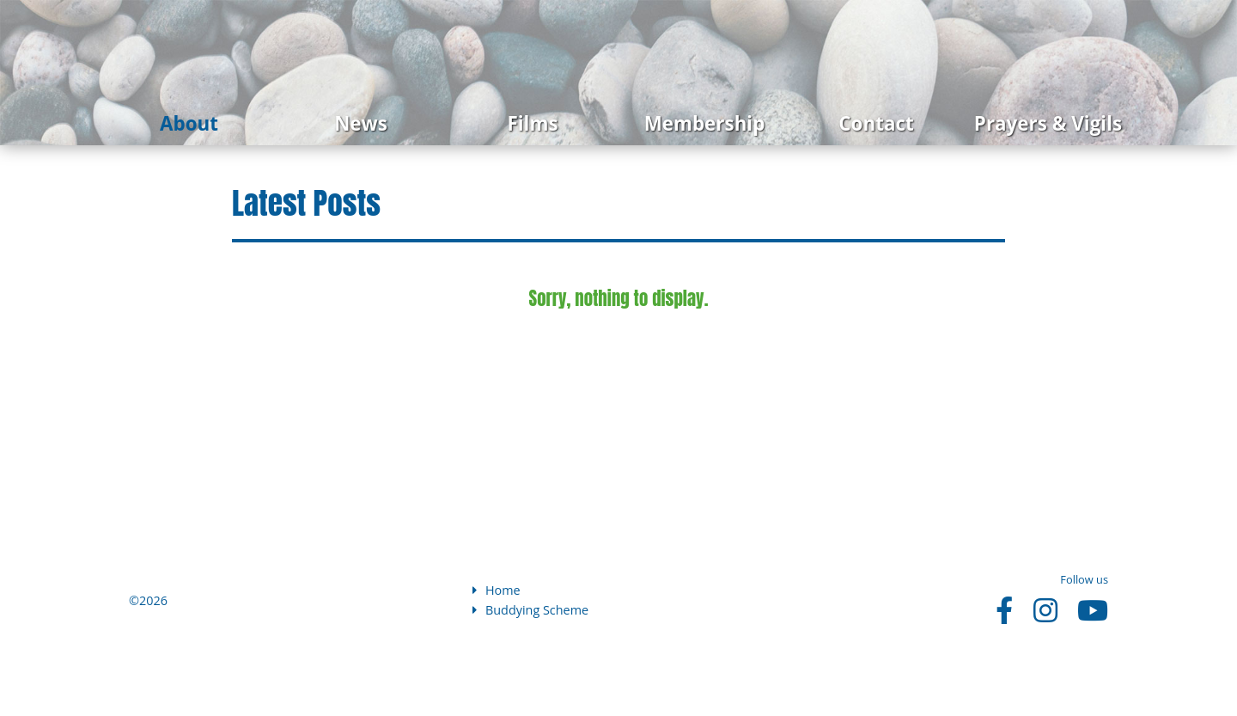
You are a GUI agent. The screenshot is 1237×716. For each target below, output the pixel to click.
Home (496, 590)
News (360, 123)
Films (532, 123)
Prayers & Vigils (1048, 123)
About (189, 123)
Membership (704, 123)
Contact (875, 123)
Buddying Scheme (530, 610)
